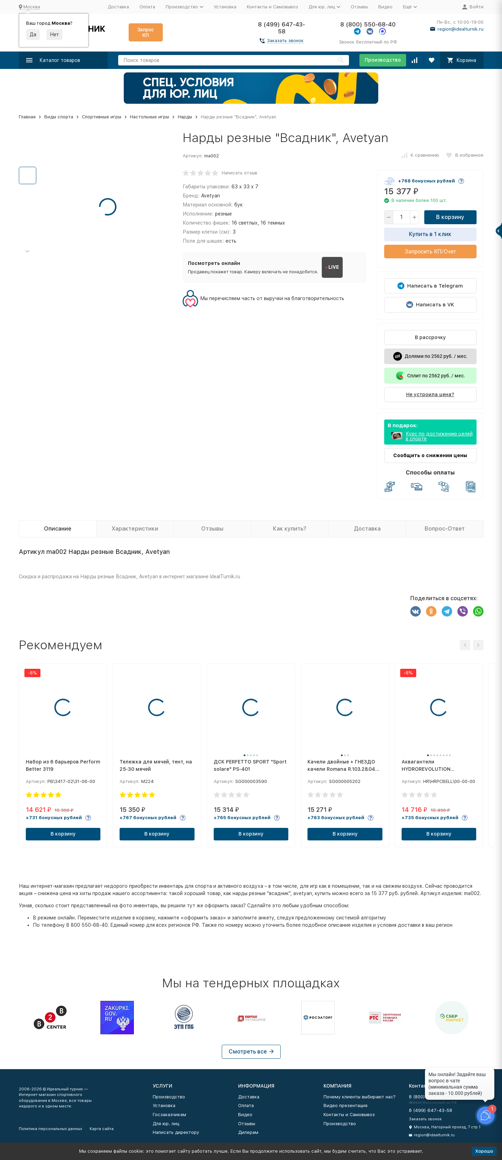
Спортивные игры (101, 116)
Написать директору (176, 1132)
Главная (27, 116)
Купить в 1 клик (430, 234)
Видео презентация (345, 1105)
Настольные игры (149, 116)
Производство (383, 60)
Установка (225, 6)
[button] (27, 251)
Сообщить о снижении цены (430, 455)
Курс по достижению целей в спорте (439, 436)
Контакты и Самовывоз (272, 6)
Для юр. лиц (166, 1123)
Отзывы (359, 6)
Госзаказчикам (169, 1114)
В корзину (450, 217)
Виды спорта (58, 116)
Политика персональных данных (50, 1129)
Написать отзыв (239, 172)
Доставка (118, 6)
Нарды (185, 116)
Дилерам (248, 1132)
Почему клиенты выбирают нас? (360, 1096)
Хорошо (484, 1151)
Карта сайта (102, 1129)
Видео (385, 6)
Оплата (147, 6)
